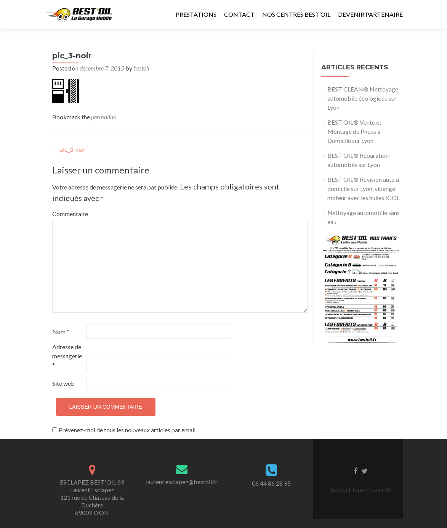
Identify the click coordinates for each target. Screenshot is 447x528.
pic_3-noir (69, 149)
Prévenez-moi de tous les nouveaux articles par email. (128, 429)
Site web (63, 383)
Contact (239, 14)
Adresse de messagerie (67, 356)
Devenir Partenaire (370, 14)
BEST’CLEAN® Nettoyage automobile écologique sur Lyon (362, 98)
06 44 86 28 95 (271, 483)
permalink (103, 116)
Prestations (196, 14)
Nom (60, 331)
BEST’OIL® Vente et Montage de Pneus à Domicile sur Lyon (354, 131)
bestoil (141, 68)
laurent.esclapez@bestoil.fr (182, 481)
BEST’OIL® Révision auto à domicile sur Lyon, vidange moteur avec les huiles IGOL (363, 188)
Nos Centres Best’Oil (296, 14)
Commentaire (68, 213)
